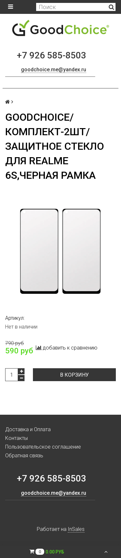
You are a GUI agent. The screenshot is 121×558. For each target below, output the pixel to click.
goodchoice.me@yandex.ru (53, 69)
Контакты (16, 438)
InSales (76, 529)
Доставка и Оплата (28, 429)
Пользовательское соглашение (43, 447)
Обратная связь (24, 455)
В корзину (74, 375)
